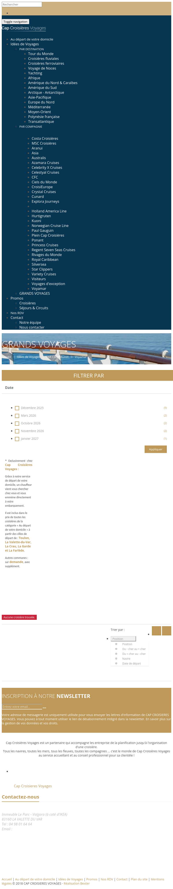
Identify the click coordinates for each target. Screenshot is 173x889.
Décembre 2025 (91, 407)
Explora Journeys (45, 201)
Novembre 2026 (91, 431)
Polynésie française (44, 116)
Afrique (34, 77)
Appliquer (155, 449)
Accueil (7, 879)
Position (117, 639)
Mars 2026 (91, 415)
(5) (165, 408)
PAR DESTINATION (31, 49)
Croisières (27, 303)
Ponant (37, 240)
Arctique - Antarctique (46, 92)
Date (9, 387)
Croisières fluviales (43, 58)
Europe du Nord (41, 102)
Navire (126, 659)
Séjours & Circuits (33, 308)
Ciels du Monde (44, 182)
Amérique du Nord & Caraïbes (52, 82)
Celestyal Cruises (45, 172)
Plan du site (139, 879)
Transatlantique (41, 121)
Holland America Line (49, 211)
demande (16, 562)
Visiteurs (39, 278)
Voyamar (39, 288)
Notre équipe (30, 322)
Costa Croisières (45, 138)
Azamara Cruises (45, 162)
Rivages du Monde (47, 254)
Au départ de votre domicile (35, 879)
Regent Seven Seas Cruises (53, 249)
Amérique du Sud (42, 87)
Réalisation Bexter (77, 883)
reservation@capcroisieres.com (37, 828)
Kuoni (36, 220)
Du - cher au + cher (134, 649)
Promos (17, 298)
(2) (165, 415)
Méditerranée (39, 107)
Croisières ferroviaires (46, 63)
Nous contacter (31, 327)
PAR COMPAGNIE (30, 127)
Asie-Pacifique (39, 97)
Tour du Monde (40, 53)
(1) (165, 438)
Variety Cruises (44, 274)
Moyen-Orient (39, 111)
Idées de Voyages (25, 44)
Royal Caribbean (45, 259)
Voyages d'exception (48, 283)
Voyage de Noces (42, 68)
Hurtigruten (41, 216)
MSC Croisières (44, 143)
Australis (39, 157)
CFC (35, 177)
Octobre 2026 (91, 423)
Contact (17, 317)
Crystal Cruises (44, 191)
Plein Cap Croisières (48, 235)
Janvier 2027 (91, 438)
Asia (35, 153)
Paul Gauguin (42, 230)
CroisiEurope (42, 186)
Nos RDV (107, 879)
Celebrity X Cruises (47, 167)
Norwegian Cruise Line (50, 225)
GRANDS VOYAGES (34, 293)
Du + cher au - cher (134, 654)
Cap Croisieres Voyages (33, 786)
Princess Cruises (45, 245)
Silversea (39, 264)
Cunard (38, 196)
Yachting (35, 73)
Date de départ (131, 663)
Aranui (37, 148)
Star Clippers (42, 269)
